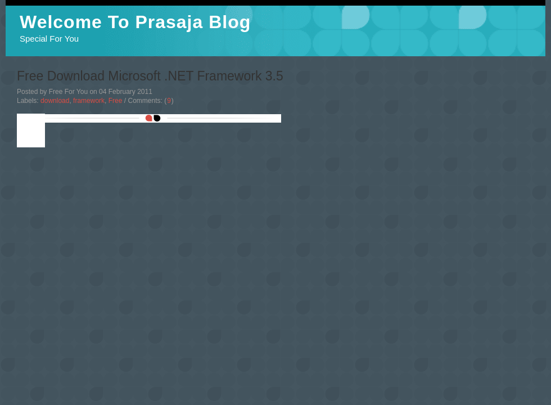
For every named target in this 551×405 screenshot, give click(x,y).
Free (116, 101)
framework (89, 101)
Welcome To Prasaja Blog (135, 22)
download (54, 101)
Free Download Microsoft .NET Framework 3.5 (150, 76)
